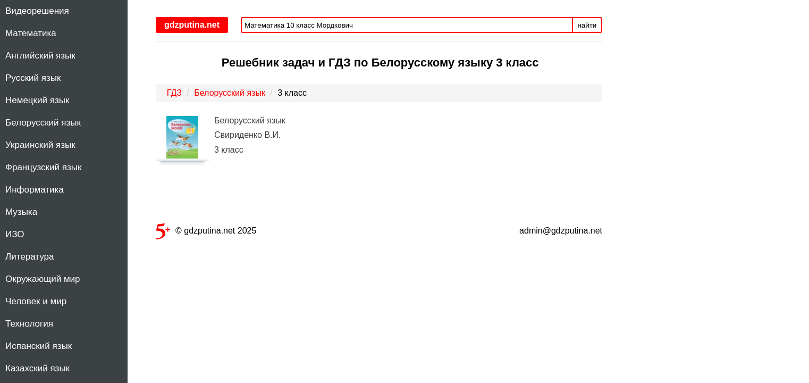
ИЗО (14, 234)
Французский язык (43, 167)
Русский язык (33, 78)
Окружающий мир (42, 279)
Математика (30, 33)
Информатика (34, 190)
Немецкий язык (37, 100)
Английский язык (40, 56)
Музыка (21, 212)
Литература (29, 257)
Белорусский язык (43, 123)
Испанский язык (38, 346)
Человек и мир (35, 301)
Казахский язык (37, 368)
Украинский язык (40, 145)
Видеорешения (37, 11)
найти (587, 25)
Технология (29, 324)
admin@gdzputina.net (560, 230)
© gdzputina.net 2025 (206, 232)
